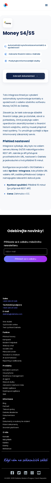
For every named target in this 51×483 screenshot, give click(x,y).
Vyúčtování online (10, 325)
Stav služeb (7, 322)
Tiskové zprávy (9, 409)
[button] (45, 5)
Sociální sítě (8, 349)
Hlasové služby (9, 382)
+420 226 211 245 (10, 301)
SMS (4, 394)
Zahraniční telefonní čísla (13, 385)
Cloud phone (8, 373)
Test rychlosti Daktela (12, 327)
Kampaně (7, 340)
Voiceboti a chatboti (11, 355)
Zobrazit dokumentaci (24, 76)
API (4, 418)
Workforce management (13, 376)
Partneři (6, 406)
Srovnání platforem (11, 428)
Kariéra (5, 443)
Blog (4, 403)
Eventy (5, 446)
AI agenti (6, 379)
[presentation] (22, 273)
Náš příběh (7, 440)
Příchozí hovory (9, 337)
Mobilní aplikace (9, 388)
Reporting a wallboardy (12, 361)
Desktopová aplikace (11, 391)
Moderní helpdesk (10, 343)
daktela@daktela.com (12, 314)
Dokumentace (9, 415)
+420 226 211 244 (10, 308)
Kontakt (6, 437)
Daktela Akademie (10, 412)
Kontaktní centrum (10, 370)
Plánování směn (9, 352)
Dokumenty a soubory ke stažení (16, 421)
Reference (7, 449)
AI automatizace (9, 358)
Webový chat (8, 346)
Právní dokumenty (10, 424)
